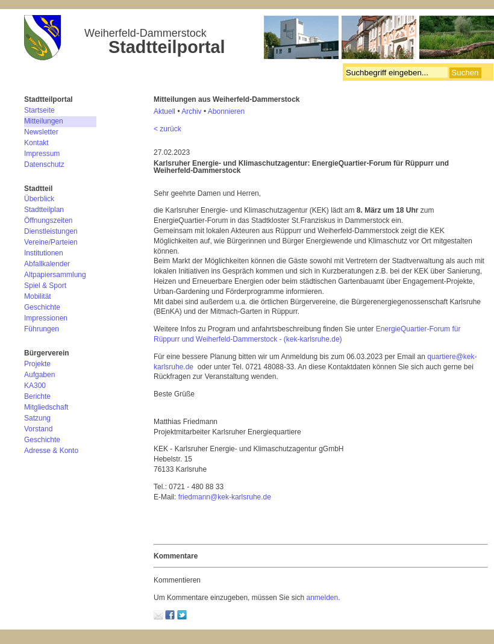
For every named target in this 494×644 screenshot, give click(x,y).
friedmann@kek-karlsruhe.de (224, 497)
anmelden (322, 597)
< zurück (167, 129)
